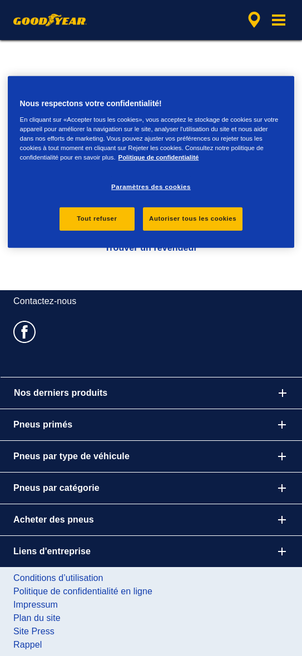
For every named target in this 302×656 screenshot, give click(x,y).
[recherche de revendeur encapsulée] (254, 20)
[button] (279, 20)
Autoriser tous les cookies (192, 218)
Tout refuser (97, 218)
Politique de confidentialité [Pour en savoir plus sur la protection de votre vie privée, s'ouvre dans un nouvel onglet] (158, 157)
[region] (151, 162)
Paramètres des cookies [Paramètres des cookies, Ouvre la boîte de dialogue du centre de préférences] (151, 186)
